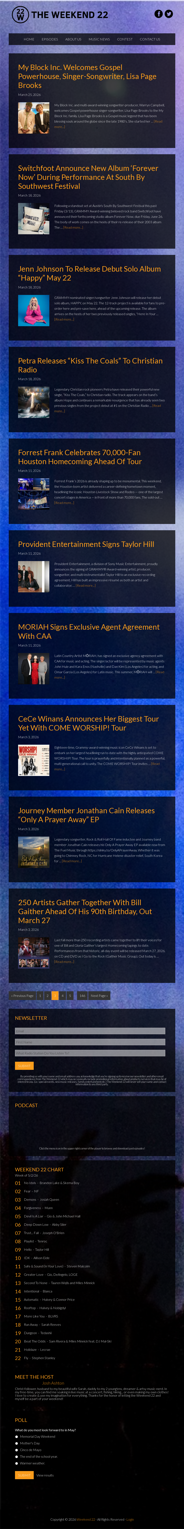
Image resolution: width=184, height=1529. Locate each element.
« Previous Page (22, 996)
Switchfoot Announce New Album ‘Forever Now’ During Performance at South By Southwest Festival (88, 176)
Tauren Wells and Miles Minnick (73, 1282)
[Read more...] (73, 227)
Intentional (32, 1291)
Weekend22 (60, 14)
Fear (27, 1191)
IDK (27, 1257)
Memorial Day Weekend (37, 1436)
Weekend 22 (86, 1519)
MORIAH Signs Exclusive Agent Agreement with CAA (89, 631)
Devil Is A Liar (34, 1216)
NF (36, 1191)
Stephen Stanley (43, 1357)
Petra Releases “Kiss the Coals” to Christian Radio (90, 365)
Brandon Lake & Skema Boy (59, 1182)
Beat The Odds (35, 1341)
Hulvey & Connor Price (58, 1299)
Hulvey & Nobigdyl (52, 1307)
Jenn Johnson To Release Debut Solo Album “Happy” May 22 (89, 273)
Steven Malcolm (78, 1266)
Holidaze (30, 1349)
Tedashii (46, 1332)
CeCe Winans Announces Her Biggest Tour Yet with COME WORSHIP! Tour (88, 723)
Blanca (47, 1291)
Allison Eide (42, 1257)
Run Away (31, 1324)
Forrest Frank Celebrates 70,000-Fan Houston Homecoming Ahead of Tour (80, 457)
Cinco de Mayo (30, 1449)
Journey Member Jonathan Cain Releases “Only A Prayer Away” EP (86, 815)
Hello (28, 1249)
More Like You (34, 1316)
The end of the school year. (39, 1456)
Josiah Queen (49, 1199)
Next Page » (99, 996)
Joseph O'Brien (53, 1232)
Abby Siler (59, 1224)
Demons (30, 1199)
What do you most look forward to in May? (45, 1429)
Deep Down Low (36, 1224)
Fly (26, 1357)
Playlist (29, 1241)
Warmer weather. (32, 1463)
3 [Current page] (55, 996)
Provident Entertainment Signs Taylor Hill (86, 544)
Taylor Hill (42, 1249)
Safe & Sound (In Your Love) (44, 1266)
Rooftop (30, 1307)
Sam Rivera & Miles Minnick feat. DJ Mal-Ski (80, 1341)
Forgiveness (33, 1207)
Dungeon (30, 1332)
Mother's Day (30, 1443)
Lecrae (45, 1349)
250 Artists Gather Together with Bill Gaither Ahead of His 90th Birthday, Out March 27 (85, 911)
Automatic (31, 1299)
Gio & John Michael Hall (63, 1216)
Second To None (36, 1282)
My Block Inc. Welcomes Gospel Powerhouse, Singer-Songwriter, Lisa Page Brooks (87, 76)
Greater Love (34, 1274)
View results (45, 1475)
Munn (49, 1207)
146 (82, 996)
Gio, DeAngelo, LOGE (62, 1274)
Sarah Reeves (51, 1324)
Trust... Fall (31, 1232)
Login (130, 1519)
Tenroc (42, 1241)
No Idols (30, 1182)
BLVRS (53, 1316)
